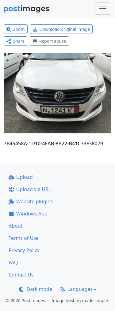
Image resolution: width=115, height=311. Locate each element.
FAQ (13, 262)
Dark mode (35, 289)
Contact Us (21, 274)
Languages (76, 289)
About (15, 225)
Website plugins (31, 201)
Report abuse (49, 41)
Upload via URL (30, 189)
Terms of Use (24, 238)
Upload (21, 177)
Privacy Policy (24, 250)
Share (15, 41)
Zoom (15, 29)
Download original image (61, 29)
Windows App (28, 213)
